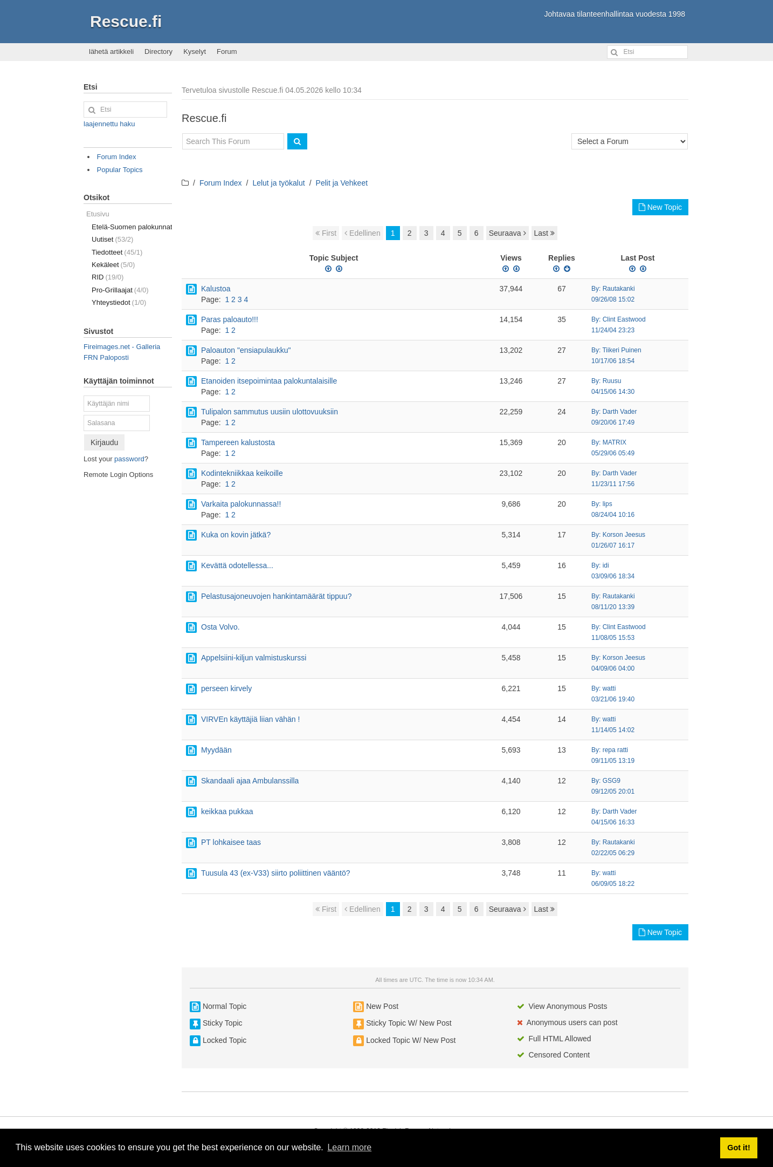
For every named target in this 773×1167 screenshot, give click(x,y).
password (129, 459)
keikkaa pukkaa (227, 811)
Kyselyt (194, 51)
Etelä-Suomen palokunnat (132, 227)
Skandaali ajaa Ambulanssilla (250, 780)
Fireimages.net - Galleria (122, 347)
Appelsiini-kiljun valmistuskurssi (253, 657)
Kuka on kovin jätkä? (236, 534)
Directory (158, 51)
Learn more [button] (349, 1147)
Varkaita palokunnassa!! (241, 504)
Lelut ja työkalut (278, 183)
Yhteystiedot (119, 302)
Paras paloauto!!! (229, 319)
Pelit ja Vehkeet (342, 183)
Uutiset (112, 239)
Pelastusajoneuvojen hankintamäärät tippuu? (276, 596)
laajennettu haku (109, 124)
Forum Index (220, 183)
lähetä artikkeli (111, 51)
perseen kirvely (226, 688)
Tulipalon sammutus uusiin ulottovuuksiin (269, 411)
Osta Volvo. (220, 627)
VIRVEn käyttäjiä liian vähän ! (250, 719)
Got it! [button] (738, 1147)
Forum (227, 51)
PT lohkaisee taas (231, 842)
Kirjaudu (104, 442)
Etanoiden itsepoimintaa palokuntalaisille (269, 381)
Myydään (216, 750)
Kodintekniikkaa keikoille (242, 473)
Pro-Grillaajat (120, 290)
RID (107, 277)
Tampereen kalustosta (238, 442)
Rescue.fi (126, 21)
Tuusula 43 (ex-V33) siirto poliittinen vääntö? (275, 873)
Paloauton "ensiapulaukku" (246, 350)
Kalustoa (215, 288)
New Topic (660, 207)
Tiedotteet (117, 252)
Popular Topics (120, 170)
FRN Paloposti (106, 357)
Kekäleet (113, 265)
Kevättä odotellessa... (237, 565)
